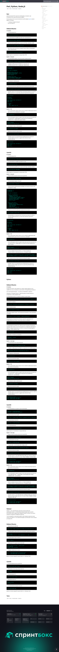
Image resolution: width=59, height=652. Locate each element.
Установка (43, 9)
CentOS (43, 12)
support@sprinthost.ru (10, 611)
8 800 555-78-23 (9, 610)
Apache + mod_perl (44, 10)
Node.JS (43, 26)
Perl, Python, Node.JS (44, 6)
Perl (42, 7)
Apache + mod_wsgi (44, 20)
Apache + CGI (44, 11)
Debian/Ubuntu (44, 8)
